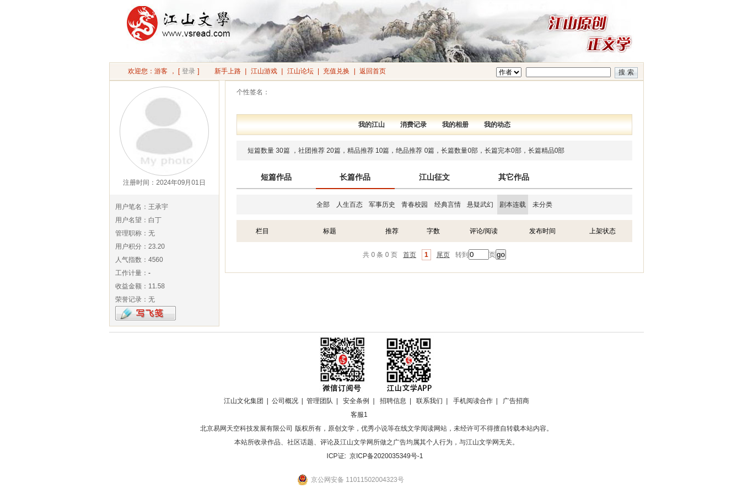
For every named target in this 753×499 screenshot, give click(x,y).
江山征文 (434, 177)
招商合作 (389, 414)
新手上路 (227, 71)
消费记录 (413, 124)
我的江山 (371, 124)
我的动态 (497, 124)
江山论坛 (300, 71)
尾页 (443, 255)
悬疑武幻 (480, 204)
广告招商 (516, 401)
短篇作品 (276, 177)
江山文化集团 (243, 401)
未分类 (542, 204)
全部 (323, 204)
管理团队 (319, 401)
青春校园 (414, 204)
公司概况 (285, 401)
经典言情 (447, 204)
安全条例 (356, 401)
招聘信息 (393, 401)
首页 (409, 255)
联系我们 (429, 401)
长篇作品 (355, 177)
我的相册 (455, 124)
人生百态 (349, 204)
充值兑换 (336, 71)
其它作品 (513, 177)
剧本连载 (512, 204)
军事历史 (382, 204)
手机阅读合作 (473, 401)
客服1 (359, 414)
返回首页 (372, 71)
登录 (188, 71)
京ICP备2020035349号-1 (386, 456)
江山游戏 (264, 71)
